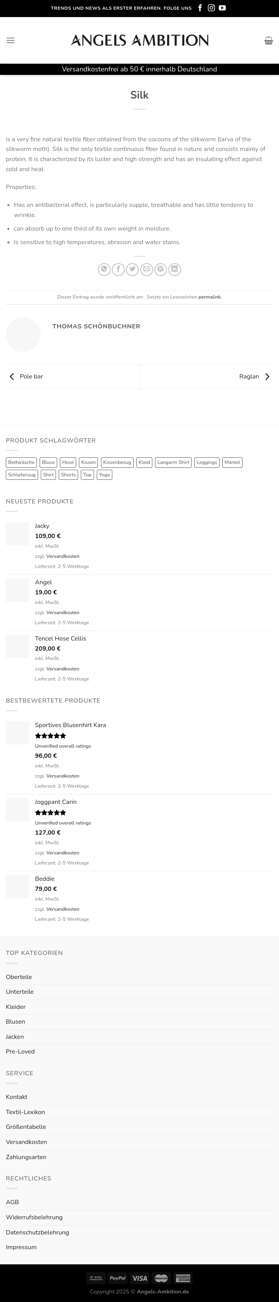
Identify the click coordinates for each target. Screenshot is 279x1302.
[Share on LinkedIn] (174, 269)
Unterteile (20, 992)
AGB (12, 1202)
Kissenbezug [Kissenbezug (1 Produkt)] (117, 462)
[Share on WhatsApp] (104, 269)
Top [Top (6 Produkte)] (87, 474)
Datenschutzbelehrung (37, 1232)
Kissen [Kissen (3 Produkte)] (88, 462)
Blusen (15, 1021)
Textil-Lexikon (25, 1112)
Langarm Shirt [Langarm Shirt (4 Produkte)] (173, 462)
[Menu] (10, 40)
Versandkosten (62, 556)
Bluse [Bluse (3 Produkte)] (48, 462)
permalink (210, 296)
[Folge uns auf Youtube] (222, 8)
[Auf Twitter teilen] (132, 269)
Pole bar (24, 376)
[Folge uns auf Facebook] (200, 8)
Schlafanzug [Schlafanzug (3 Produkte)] (22, 474)
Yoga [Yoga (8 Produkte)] (104, 474)
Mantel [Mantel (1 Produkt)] (232, 462)
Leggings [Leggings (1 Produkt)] (207, 462)
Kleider (16, 1007)
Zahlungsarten (26, 1157)
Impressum (21, 1247)
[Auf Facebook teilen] (118, 269)
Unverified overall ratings (63, 746)
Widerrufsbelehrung (34, 1217)
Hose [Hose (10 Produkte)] (68, 462)
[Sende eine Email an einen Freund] (146, 269)
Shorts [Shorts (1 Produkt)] (68, 474)
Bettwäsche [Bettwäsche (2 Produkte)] (21, 462)
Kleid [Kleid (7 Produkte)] (144, 462)
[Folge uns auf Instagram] (211, 8)
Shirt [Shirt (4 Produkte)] (48, 474)
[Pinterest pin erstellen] (160, 269)
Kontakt (16, 1097)
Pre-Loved (20, 1051)
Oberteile (19, 977)
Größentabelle (26, 1127)
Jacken (15, 1037)
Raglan (256, 376)
